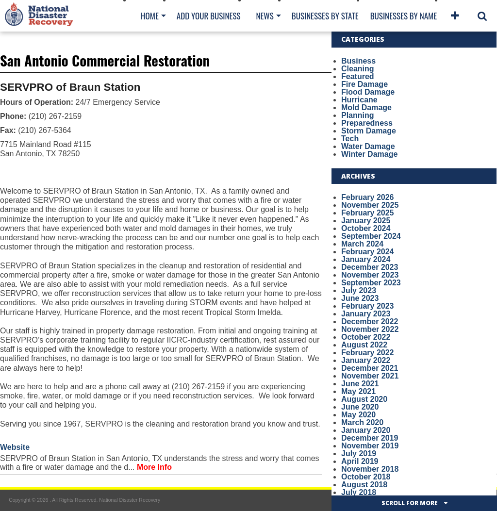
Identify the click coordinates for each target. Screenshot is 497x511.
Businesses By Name (403, 16)
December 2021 (369, 368)
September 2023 (371, 283)
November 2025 (369, 205)
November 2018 (369, 469)
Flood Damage (368, 92)
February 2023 (367, 306)
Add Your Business (209, 16)
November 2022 (369, 329)
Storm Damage (368, 131)
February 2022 (367, 352)
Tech (350, 138)
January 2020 (365, 430)
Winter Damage (369, 154)
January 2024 (365, 259)
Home (150, 16)
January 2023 (365, 314)
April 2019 (359, 461)
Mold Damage (366, 107)
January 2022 (365, 360)
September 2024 (371, 236)
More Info (154, 467)
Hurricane (359, 100)
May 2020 (358, 415)
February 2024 (367, 251)
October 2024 (365, 228)
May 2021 (358, 391)
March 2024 (362, 244)
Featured (357, 76)
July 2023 (358, 290)
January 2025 (365, 220)
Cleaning (357, 69)
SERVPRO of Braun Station (70, 87)
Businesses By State (325, 16)
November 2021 (369, 376)
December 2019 (369, 438)
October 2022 (365, 337)
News (264, 16)
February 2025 (367, 213)
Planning (357, 115)
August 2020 (364, 399)
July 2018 (358, 492)
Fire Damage (364, 84)
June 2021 (360, 383)
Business (358, 61)
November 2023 (369, 275)
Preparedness (367, 123)
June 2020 (360, 407)
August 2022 (364, 345)
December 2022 (369, 321)
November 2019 (369, 446)
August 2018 (364, 484)
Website (15, 447)
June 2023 (360, 298)
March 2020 (362, 422)
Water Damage (368, 146)
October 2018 (365, 477)
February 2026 (367, 197)
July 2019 (358, 453)
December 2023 (369, 267)
